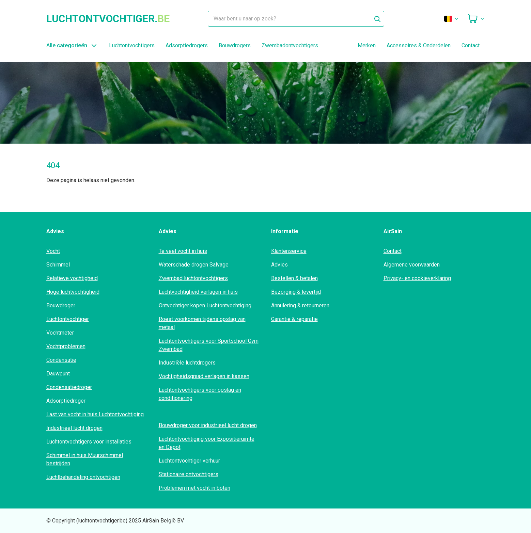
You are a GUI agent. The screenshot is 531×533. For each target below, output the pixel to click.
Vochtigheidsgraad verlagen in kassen (204, 376)
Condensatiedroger (69, 387)
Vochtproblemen (65, 346)
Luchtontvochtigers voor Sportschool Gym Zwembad (209, 345)
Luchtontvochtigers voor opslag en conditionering (200, 394)
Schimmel (58, 264)
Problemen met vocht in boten (194, 488)
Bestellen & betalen (294, 278)
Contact (471, 45)
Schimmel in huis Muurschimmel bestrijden (84, 459)
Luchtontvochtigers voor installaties (88, 441)
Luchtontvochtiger (67, 319)
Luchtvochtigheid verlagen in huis (198, 292)
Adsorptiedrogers (187, 45)
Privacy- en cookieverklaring (417, 278)
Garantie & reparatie (294, 319)
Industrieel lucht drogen (74, 428)
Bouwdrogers (235, 45)
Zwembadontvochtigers (290, 45)
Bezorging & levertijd (296, 292)
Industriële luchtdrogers (187, 362)
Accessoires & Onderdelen (419, 45)
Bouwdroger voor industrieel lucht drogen (208, 425)
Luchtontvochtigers (132, 45)
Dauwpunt (58, 373)
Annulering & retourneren (300, 305)
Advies (279, 264)
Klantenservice (289, 251)
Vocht (53, 251)
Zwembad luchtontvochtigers (193, 278)
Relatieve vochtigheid (72, 278)
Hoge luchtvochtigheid (72, 292)
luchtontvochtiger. (108, 19)
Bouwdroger (60, 305)
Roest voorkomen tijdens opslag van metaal (202, 323)
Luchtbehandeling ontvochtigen (83, 477)
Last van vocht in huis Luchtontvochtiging (95, 414)
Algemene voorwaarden (412, 264)
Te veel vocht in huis (183, 251)
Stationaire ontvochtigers (188, 474)
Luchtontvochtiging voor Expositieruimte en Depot (206, 443)
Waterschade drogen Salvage (194, 264)
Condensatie (61, 360)
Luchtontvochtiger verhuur (189, 460)
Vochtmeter (60, 332)
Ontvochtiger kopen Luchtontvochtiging (205, 305)
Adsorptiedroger (65, 401)
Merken (367, 45)
